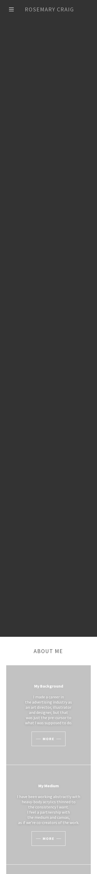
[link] (49, 9)
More (48, 738)
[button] (11, 9)
